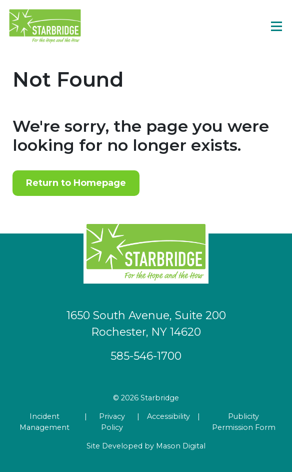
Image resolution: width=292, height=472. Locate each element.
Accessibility (168, 416)
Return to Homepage (76, 182)
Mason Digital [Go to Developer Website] (181, 445)
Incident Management (45, 422)
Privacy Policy (112, 422)
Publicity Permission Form (244, 422)
